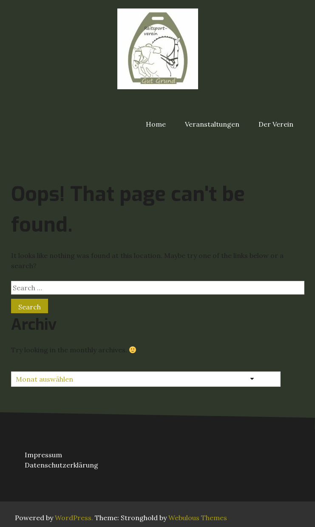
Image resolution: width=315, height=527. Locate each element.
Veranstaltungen (212, 124)
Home (156, 124)
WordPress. (74, 517)
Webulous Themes (197, 517)
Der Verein (275, 124)
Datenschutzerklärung (61, 465)
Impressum (43, 454)
